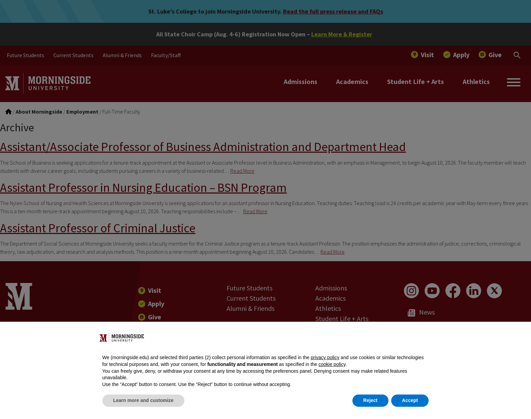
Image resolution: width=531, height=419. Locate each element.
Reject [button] (370, 400)
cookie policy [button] (331, 364)
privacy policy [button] (325, 357)
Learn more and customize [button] (143, 400)
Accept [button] (410, 400)
